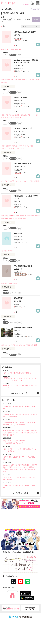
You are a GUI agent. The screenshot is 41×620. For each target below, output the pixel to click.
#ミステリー (4, 149)
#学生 (19, 80)
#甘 (12, 80)
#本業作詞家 (30, 216)
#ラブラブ (18, 117)
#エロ (16, 49)
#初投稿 (28, 345)
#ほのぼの (4, 82)
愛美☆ (16, 100)
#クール (28, 80)
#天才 (15, 80)
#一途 (2, 117)
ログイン (33, 4)
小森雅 (16, 236)
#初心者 (37, 216)
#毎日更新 (34, 345)
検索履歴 (35, 9)
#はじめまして (20, 345)
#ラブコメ (12, 149)
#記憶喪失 (8, 146)
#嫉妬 (36, 115)
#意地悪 (14, 146)
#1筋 (6, 115)
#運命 (22, 149)
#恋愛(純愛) (4, 216)
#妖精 (2, 146)
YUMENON (18, 166)
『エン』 (17, 65)
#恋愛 (2, 80)
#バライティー (24, 181)
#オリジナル (18, 218)
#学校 (24, 80)
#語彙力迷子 (4, 218)
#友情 (17, 149)
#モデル (17, 181)
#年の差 (11, 115)
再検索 (36, 19)
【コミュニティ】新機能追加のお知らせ (17, 373)
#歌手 (8, 49)
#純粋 (38, 80)
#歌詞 (15, 283)
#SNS (31, 181)
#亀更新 (11, 218)
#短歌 (2, 345)
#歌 (2, 251)
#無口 (33, 80)
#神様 (17, 216)
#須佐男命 (23, 216)
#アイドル (4, 181)
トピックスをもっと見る (19, 493)
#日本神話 (12, 216)
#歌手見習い (23, 115)
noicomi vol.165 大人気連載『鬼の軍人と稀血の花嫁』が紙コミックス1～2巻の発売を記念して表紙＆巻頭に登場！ (20, 433)
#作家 (5, 251)
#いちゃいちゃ (9, 117)
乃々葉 (16, 269)
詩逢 (15, 201)
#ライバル (31, 115)
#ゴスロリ (26, 146)
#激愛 (12, 49)
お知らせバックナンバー (19, 393)
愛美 (15, 35)
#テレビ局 (11, 181)
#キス (21, 49)
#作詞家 (3, 49)
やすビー (17, 131)
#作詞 (2, 283)
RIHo (16, 301)
